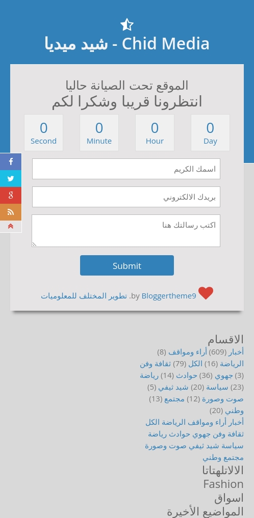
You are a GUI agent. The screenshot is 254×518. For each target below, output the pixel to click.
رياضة (149, 375)
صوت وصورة (223, 398)
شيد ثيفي (173, 386)
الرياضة (232, 363)
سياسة (217, 386)
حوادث (186, 375)
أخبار (236, 351)
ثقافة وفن (155, 363)
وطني (234, 410)
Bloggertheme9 (169, 295)
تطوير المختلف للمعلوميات (84, 295)
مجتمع (174, 398)
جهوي (224, 375)
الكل (195, 363)
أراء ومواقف (187, 351)
